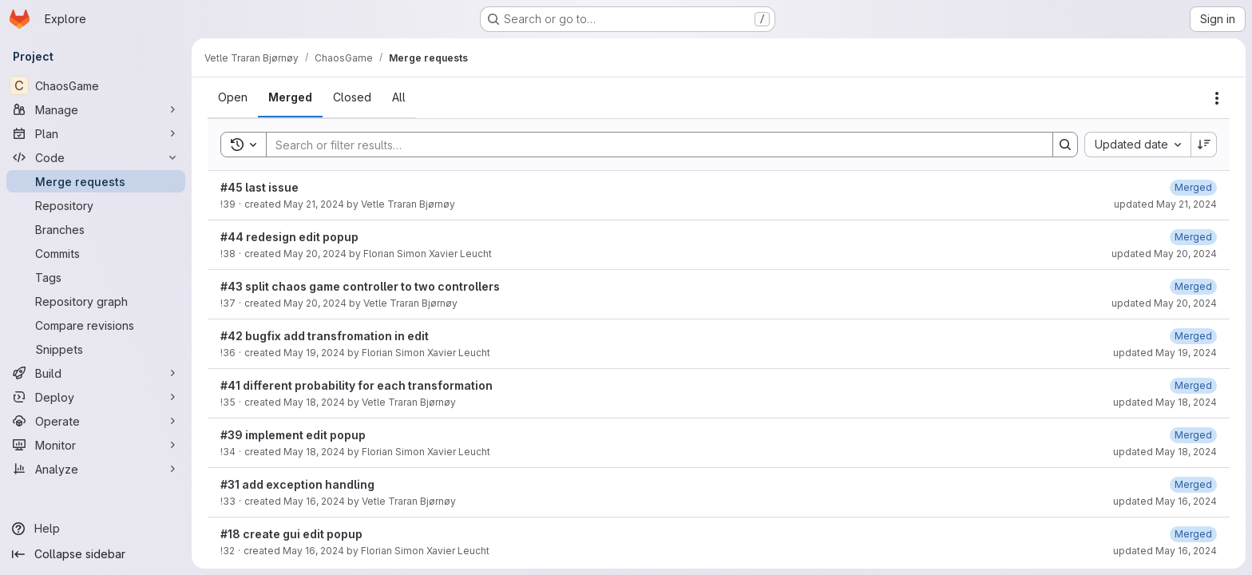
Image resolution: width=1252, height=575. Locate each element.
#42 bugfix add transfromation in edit (324, 336)
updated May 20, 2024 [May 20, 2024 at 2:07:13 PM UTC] (1164, 254)
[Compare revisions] (95, 325)
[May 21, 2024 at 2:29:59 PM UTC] (1193, 187)
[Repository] (95, 205)
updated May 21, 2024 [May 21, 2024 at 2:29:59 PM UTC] (1165, 204)
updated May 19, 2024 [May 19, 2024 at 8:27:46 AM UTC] (1165, 353)
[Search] (651, 144)
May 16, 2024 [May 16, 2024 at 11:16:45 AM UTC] (314, 501)
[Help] (95, 529)
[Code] (95, 157)
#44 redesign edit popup (289, 237)
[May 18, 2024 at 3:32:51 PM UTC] (1193, 434)
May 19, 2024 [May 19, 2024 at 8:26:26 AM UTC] (314, 353)
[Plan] (95, 133)
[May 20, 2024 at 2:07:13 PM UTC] (1193, 236)
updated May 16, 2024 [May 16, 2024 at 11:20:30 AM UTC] (1165, 501)
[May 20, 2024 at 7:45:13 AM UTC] (1193, 286)
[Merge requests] (95, 181)
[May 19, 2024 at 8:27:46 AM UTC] (1193, 335)
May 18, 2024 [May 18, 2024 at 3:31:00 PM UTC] (314, 452)
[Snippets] (95, 349)
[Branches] (95, 229)
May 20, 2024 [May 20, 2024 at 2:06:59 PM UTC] (315, 254)
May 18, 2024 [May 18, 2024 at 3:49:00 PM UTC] (314, 402)
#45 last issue (259, 187)
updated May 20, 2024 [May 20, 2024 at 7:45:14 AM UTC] (1164, 303)
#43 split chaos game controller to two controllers (360, 286)
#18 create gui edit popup (291, 534)
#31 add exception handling (297, 484)
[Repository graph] (95, 301)
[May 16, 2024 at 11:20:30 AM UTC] (1193, 484)
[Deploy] (95, 397)
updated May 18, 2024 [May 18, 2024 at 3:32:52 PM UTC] (1165, 452)
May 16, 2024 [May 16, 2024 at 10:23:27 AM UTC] (313, 551)
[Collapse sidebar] (95, 554)
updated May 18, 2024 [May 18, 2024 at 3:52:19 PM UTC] (1165, 402)
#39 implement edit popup (293, 435)
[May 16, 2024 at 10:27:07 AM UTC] (1193, 533)
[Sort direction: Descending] (1204, 144)
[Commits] (95, 253)
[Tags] (95, 277)
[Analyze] (95, 469)
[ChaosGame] (95, 85)
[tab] (233, 97)
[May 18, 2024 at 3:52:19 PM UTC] (1193, 385)
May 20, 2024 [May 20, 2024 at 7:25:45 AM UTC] (315, 303)
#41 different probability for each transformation (356, 385)
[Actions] (1217, 98)
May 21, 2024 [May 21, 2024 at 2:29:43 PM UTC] (313, 204)
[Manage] (95, 109)
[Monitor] (95, 445)
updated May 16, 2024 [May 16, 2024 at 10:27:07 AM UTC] (1165, 551)
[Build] (95, 373)
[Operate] (95, 421)
